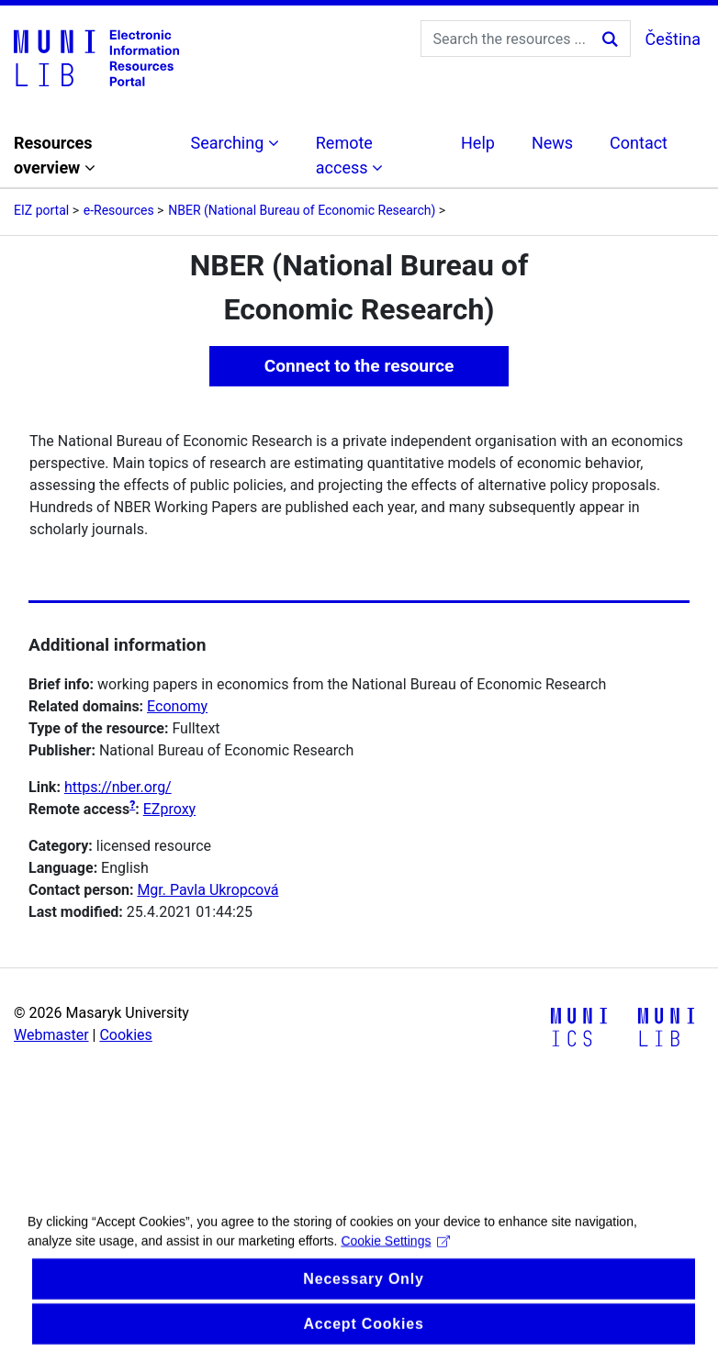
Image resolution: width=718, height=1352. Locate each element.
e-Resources (119, 210)
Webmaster (51, 1035)
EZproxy (169, 809)
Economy (177, 706)
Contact (639, 142)
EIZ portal (41, 210)
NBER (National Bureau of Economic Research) (301, 210)
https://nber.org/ (118, 787)
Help (478, 142)
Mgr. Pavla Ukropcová (207, 890)
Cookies (125, 1035)
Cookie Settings (395, 1253)
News (552, 142)
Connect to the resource (359, 365)
